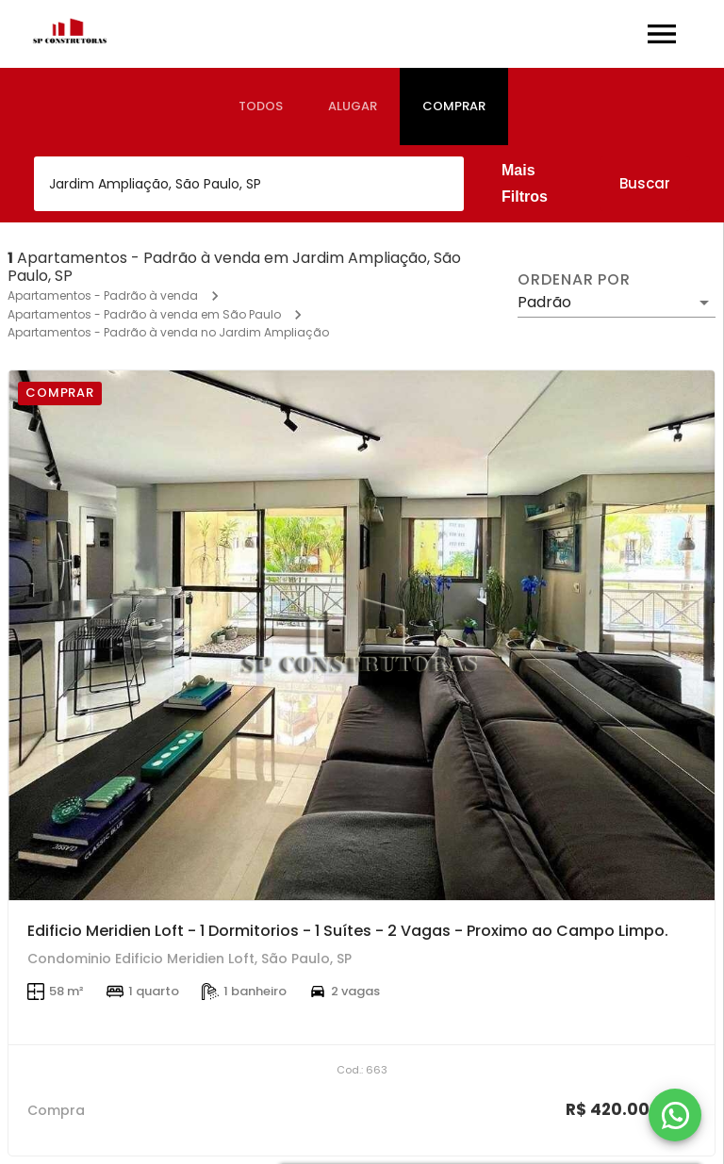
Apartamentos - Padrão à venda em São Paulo (144, 314)
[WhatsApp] (675, 1115)
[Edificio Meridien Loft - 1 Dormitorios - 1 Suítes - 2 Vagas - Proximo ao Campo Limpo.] (361, 635)
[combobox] (249, 183)
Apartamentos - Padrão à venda (103, 295)
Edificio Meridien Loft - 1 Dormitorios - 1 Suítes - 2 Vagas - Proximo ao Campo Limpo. (347, 931)
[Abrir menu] (662, 34)
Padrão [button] (544, 302)
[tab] (260, 106)
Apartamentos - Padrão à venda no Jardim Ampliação (168, 332)
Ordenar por (574, 279)
